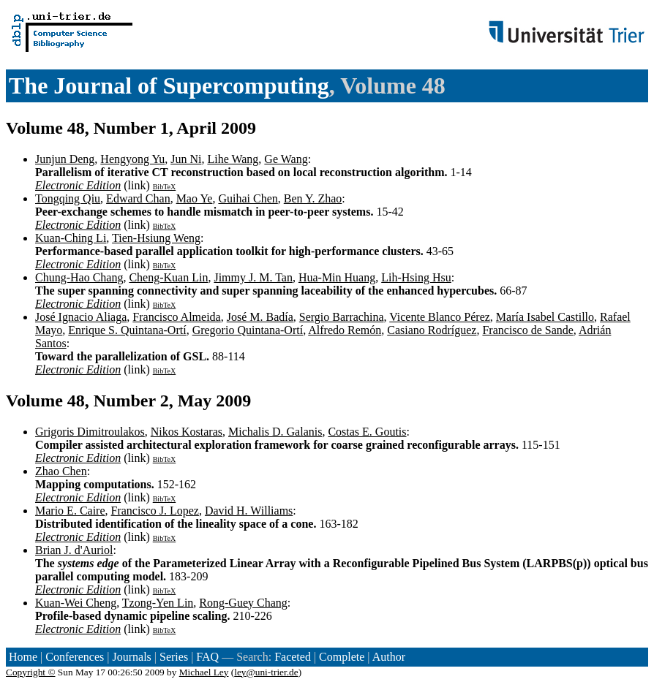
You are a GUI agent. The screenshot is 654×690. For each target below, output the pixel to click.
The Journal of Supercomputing (169, 85)
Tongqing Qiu (67, 198)
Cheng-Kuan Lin (168, 277)
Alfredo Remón (344, 330)
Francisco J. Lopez (155, 510)
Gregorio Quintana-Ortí (248, 330)
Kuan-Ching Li (70, 238)
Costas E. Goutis (367, 431)
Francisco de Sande (527, 330)
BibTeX (164, 187)
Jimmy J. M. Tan (253, 277)
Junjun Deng (64, 159)
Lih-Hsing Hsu (416, 277)
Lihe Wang (232, 159)
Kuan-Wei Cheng (75, 602)
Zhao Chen (61, 471)
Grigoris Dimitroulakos (90, 431)
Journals (131, 657)
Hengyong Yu (132, 159)
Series (173, 657)
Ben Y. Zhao (313, 198)
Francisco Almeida (176, 317)
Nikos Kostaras (186, 431)
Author (388, 657)
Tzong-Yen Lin (157, 602)
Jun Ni (185, 159)
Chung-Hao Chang (79, 277)
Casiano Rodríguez (431, 330)
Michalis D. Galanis (275, 431)
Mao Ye (194, 198)
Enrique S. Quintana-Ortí (127, 330)
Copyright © (31, 672)
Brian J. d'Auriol (74, 550)
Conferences (74, 657)
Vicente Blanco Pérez (439, 317)
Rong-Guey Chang (243, 602)
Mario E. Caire (70, 510)
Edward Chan (138, 198)
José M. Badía (260, 317)
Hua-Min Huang (336, 277)
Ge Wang (285, 159)
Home (23, 657)
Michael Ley (204, 672)
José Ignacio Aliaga (81, 317)
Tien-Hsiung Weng (156, 238)
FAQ (207, 657)
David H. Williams (249, 510)
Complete (341, 657)
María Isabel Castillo (545, 317)
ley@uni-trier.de (266, 672)
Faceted (292, 657)
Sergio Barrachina (341, 317)
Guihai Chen (247, 198)
